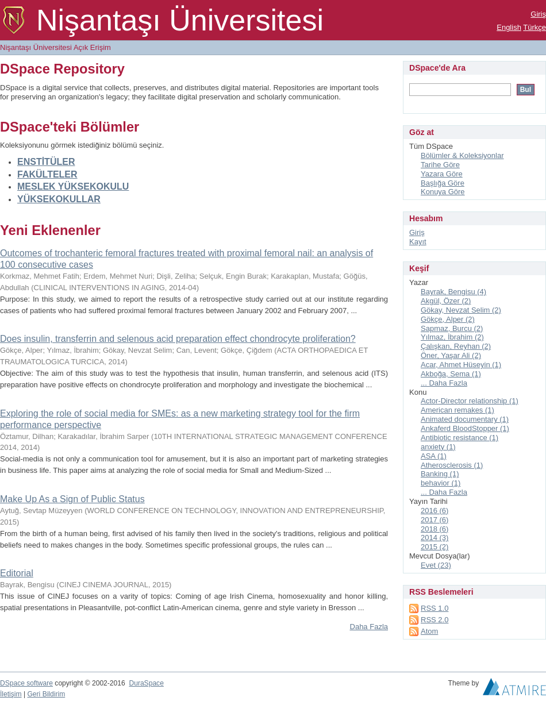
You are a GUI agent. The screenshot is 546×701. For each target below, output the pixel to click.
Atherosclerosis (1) (452, 465)
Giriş (538, 14)
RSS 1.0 (434, 608)
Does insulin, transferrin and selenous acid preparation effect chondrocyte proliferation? (178, 339)
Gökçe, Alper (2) (448, 319)
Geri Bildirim (46, 694)
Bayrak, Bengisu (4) (453, 291)
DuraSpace (146, 683)
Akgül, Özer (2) (446, 300)
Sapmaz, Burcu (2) (452, 328)
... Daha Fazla (444, 383)
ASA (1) (434, 456)
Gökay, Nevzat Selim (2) (461, 310)
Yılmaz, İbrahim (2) (452, 337)
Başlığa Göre (442, 183)
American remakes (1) (457, 410)
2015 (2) (434, 546)
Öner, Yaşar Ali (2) (451, 355)
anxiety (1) (438, 446)
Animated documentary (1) (465, 419)
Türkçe (534, 27)
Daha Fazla (369, 626)
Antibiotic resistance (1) (459, 437)
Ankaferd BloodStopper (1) (465, 428)
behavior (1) (440, 483)
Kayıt (417, 241)
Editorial (16, 573)
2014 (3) (434, 537)
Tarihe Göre (440, 164)
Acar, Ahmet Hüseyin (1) (461, 364)
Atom (429, 631)
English (509, 27)
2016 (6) (434, 510)
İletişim (11, 694)
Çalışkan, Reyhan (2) (456, 346)
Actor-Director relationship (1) (469, 400)
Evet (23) (436, 565)
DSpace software (26, 683)
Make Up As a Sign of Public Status (72, 499)
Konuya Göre (443, 191)
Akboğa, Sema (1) (451, 373)
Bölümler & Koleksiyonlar (462, 155)
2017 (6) (434, 519)
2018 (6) (434, 529)
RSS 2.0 (434, 619)
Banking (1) (440, 473)
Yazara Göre (442, 174)
